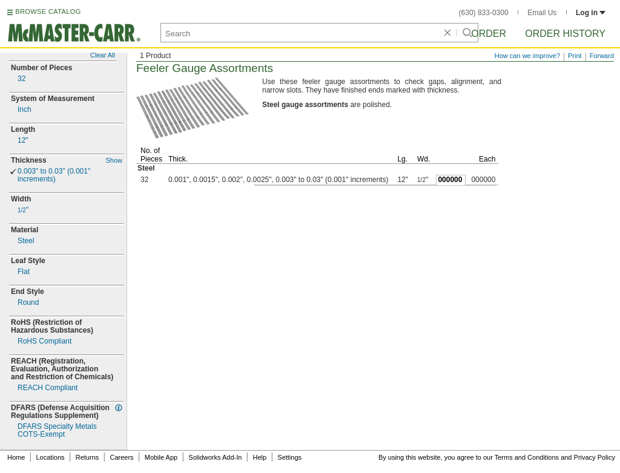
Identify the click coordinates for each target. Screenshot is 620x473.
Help (260, 457)
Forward (602, 55)
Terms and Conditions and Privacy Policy (555, 457)
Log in (590, 12)
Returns (87, 457)
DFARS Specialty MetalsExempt (57, 431)
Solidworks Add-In (215, 457)
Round (28, 303)
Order (488, 33)
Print (575, 55)
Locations (50, 457)
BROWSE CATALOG (48, 11)
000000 (450, 179)
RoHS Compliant (44, 341)
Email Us (541, 12)
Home (16, 457)
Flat (24, 272)
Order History (565, 33)
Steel (26, 241)
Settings (289, 457)
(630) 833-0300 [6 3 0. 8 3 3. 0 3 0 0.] (484, 12)
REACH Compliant (48, 388)
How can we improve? (527, 55)
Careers (121, 457)
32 (21, 79)
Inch (24, 110)
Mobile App (161, 457)
